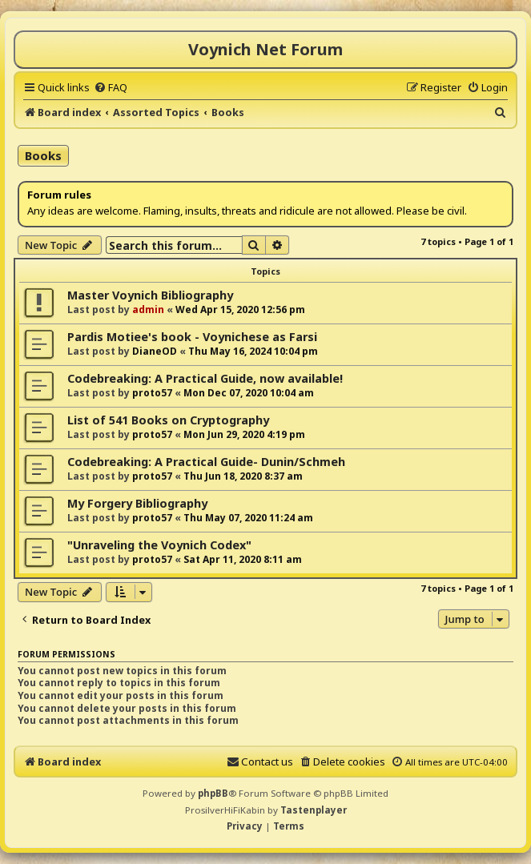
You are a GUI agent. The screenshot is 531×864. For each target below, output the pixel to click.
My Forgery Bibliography (137, 503)
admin (148, 309)
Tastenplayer (313, 810)
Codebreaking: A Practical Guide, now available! (205, 378)
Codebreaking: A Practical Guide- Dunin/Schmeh (206, 461)
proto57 (152, 393)
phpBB (213, 793)
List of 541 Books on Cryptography (168, 420)
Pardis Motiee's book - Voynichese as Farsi (192, 336)
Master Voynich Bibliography (150, 295)
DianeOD (154, 351)
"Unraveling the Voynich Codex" (159, 545)
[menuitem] (110, 87)
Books (43, 155)
